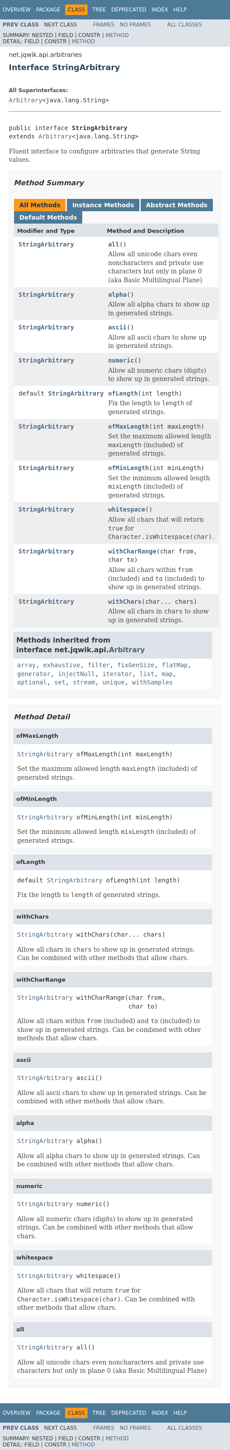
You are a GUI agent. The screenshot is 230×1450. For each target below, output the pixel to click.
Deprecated (128, 10)
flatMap (175, 665)
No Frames (135, 25)
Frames (104, 25)
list (146, 673)
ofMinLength (128, 467)
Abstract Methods (177, 205)
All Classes (184, 25)
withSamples (152, 682)
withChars (125, 601)
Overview (17, 10)
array (26, 665)
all (113, 244)
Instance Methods (103, 205)
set (59, 682)
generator (34, 673)
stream (84, 682)
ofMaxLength (128, 426)
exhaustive (61, 665)
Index (160, 10)
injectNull (76, 673)
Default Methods (48, 217)
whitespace (126, 509)
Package (48, 10)
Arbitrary (25, 100)
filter (99, 665)
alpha (117, 294)
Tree (99, 10)
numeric (121, 360)
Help (180, 10)
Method (117, 35)
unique (113, 682)
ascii (117, 327)
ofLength (123, 393)
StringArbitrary (46, 244)
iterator (117, 673)
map (167, 673)
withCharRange (132, 551)
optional (32, 682)
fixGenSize (135, 665)
